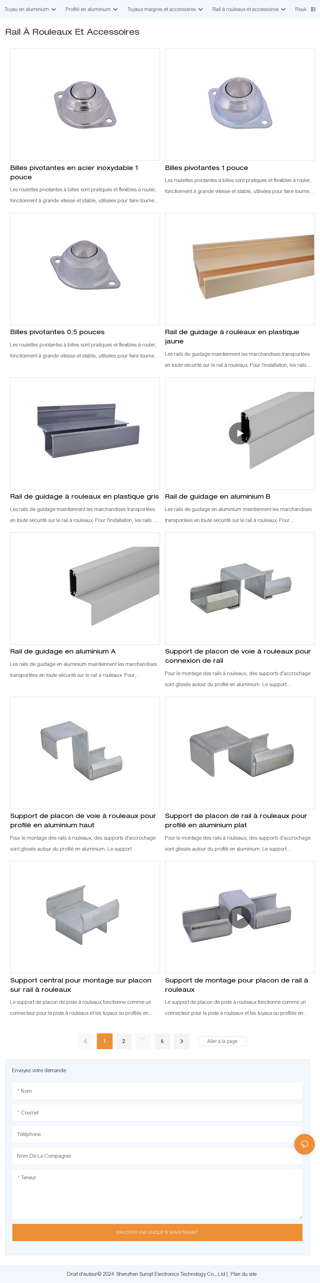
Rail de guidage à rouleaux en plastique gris (84, 497)
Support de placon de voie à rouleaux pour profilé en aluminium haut (83, 821)
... (143, 1037)
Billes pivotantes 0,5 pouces (57, 333)
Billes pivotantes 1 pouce (206, 169)
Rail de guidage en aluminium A (63, 652)
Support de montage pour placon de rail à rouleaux (236, 986)
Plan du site (244, 1274)
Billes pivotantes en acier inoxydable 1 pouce (74, 173)
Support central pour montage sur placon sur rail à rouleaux (80, 986)
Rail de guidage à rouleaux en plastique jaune (232, 337)
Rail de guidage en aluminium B (218, 497)
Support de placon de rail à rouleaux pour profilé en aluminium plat (236, 821)
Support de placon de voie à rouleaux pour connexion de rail (238, 657)
